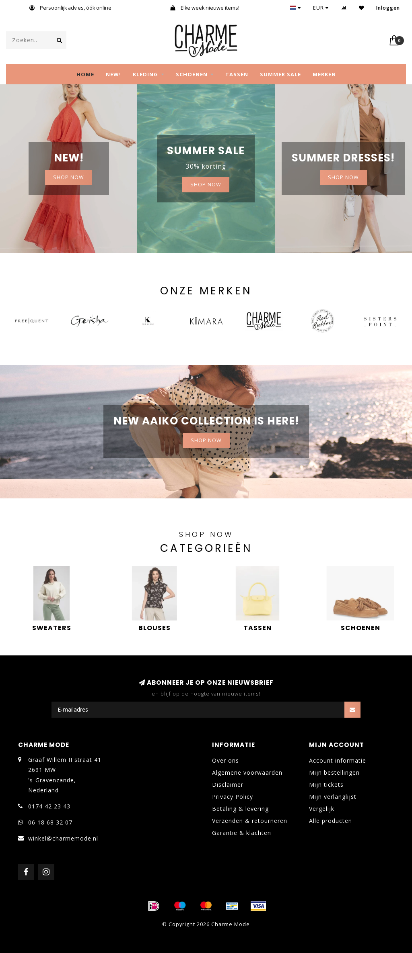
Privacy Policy (232, 796)
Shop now (205, 184)
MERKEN (324, 74)
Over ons (225, 760)
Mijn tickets (326, 784)
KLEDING (145, 74)
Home (85, 74)
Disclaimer (227, 784)
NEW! (113, 74)
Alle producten (330, 820)
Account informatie (337, 760)
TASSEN (236, 74)
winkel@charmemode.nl (63, 838)
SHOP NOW (68, 177)
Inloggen (388, 7)
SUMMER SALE (280, 74)
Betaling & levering (240, 808)
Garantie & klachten (241, 833)
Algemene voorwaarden (247, 772)
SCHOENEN (192, 74)
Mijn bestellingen (334, 772)
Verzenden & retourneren (249, 820)
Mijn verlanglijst (332, 796)
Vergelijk (321, 808)
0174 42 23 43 (49, 806)
